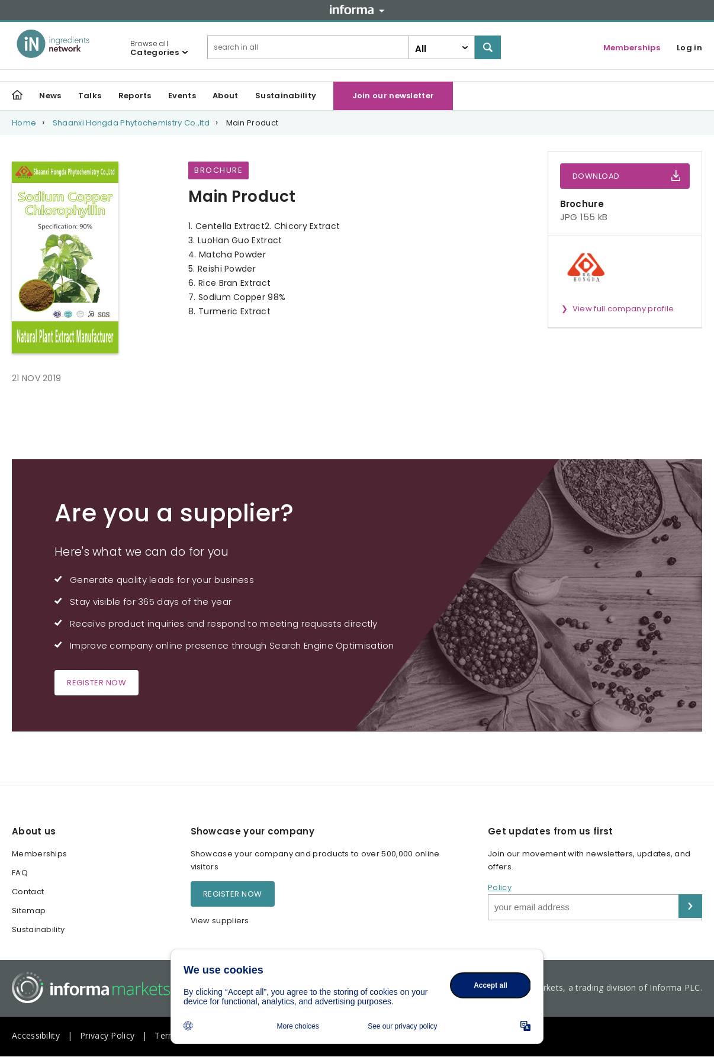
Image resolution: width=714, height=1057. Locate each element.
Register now (96, 682)
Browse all (154, 48)
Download (596, 176)
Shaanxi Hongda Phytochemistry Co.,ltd (131, 122)
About (226, 95)
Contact (28, 891)
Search (488, 47)
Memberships (631, 47)
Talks (90, 95)
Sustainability (285, 95)
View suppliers (220, 920)
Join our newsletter (393, 95)
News (50, 95)
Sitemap (29, 910)
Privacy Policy (107, 1035)
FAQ (20, 872)
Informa (357, 9)
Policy (500, 887)
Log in (689, 47)
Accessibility (36, 1035)
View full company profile (623, 308)
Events (182, 95)
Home (24, 122)
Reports (135, 95)
